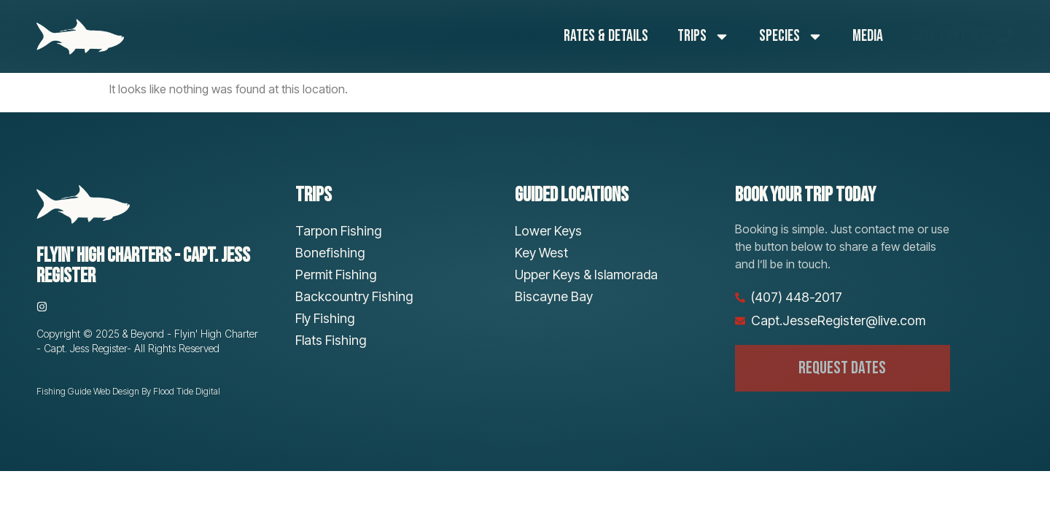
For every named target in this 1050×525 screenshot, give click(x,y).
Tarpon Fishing (338, 230)
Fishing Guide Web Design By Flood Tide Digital (128, 391)
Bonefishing (330, 252)
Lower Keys (548, 230)
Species (791, 36)
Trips (703, 36)
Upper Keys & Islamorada (586, 274)
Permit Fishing (335, 274)
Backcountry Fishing (354, 296)
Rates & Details (606, 36)
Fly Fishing (324, 318)
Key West (541, 252)
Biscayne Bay (554, 296)
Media (867, 36)
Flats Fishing (330, 340)
